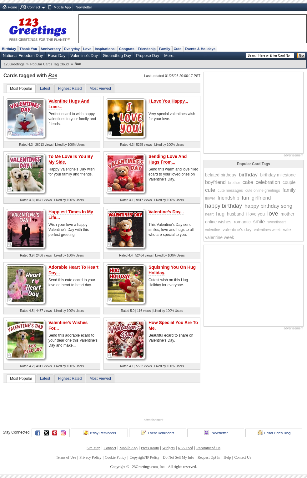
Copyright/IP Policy (144, 457)
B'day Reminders (99, 432)
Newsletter (84, 7)
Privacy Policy (90, 457)
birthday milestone (278, 174)
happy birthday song (268, 206)
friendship (228, 198)
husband (235, 213)
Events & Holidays (200, 49)
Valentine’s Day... (166, 211)
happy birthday (223, 206)
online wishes (218, 221)
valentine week (219, 237)
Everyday (72, 49)
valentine (212, 230)
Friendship (147, 49)
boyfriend (215, 182)
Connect (33, 7)
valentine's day (237, 229)
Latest (45, 88)
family (289, 190)
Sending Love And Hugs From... (167, 159)
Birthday (9, 49)
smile (259, 221)
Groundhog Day (117, 55)
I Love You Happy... (168, 101)
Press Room (150, 448)
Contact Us (242, 457)
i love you (255, 213)
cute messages (230, 190)
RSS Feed (185, 448)
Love (87, 49)
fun (245, 198)
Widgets (168, 448)
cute (210, 190)
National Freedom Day (23, 55)
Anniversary (51, 49)
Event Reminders (157, 432)
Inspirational (105, 49)
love (272, 213)
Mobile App (62, 7)
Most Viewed (100, 88)
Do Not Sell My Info (178, 457)
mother (287, 213)
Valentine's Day (84, 55)
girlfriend (261, 198)
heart (209, 214)
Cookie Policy (115, 457)
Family (164, 49)
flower (210, 198)
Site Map (93, 448)
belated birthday (220, 174)
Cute (177, 49)
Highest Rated (70, 88)
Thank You (28, 49)
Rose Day (56, 55)
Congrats (126, 49)
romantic (242, 221)
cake (248, 182)
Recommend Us (208, 448)
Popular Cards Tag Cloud (49, 64)
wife (287, 229)
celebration (268, 182)
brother (234, 183)
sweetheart (276, 222)
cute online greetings (262, 190)
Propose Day (147, 55)
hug (220, 213)
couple (289, 182)
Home (12, 7)
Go (301, 55)
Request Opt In (209, 457)
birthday (248, 175)
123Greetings (14, 64)
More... (170, 55)
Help (227, 457)
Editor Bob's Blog (274, 432)
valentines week (267, 230)
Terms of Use (66, 457)
